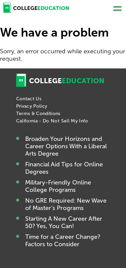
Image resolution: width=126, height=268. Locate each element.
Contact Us (29, 99)
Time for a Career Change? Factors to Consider (62, 240)
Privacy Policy (31, 106)
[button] (117, 8)
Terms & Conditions (38, 113)
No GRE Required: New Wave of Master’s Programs (66, 204)
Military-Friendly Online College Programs (58, 186)
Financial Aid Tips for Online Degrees (64, 168)
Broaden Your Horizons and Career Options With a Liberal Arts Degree (66, 146)
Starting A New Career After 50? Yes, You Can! (63, 222)
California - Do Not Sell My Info (52, 121)
